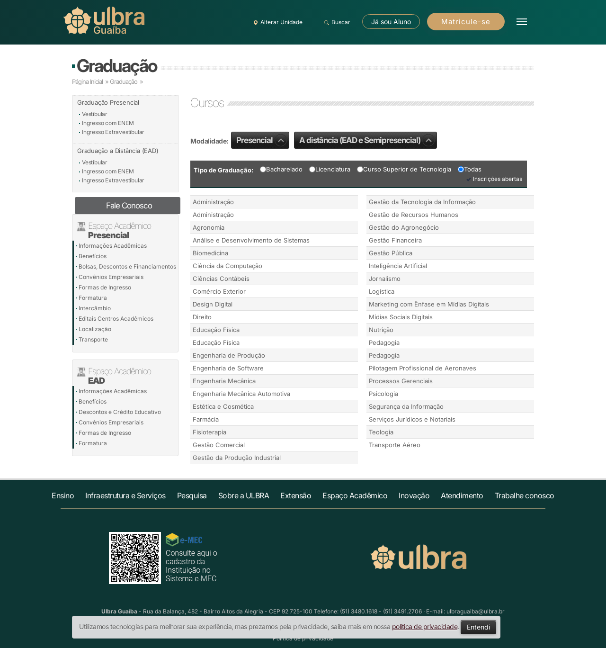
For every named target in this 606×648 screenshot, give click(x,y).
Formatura (93, 297)
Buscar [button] (335, 22)
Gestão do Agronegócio (404, 227)
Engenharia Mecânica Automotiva (241, 393)
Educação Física (216, 329)
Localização (95, 329)
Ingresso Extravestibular (113, 131)
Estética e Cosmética (223, 406)
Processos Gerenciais (401, 381)
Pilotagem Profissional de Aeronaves (422, 368)
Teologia (381, 432)
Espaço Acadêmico (354, 495)
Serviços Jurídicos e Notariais (412, 419)
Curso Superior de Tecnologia (404, 169)
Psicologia (383, 393)
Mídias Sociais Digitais (401, 317)
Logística (381, 291)
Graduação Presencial (108, 102)
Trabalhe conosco (524, 495)
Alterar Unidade (276, 22)
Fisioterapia (209, 432)
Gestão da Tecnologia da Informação (422, 202)
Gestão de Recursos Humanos (413, 214)
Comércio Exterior (219, 291)
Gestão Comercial (219, 445)
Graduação (117, 65)
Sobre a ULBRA (243, 495)
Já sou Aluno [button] (391, 22)
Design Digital (212, 304)
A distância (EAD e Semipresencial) (367, 140)
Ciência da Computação (227, 266)
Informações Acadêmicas (113, 245)
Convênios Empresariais (111, 276)
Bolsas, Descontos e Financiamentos (127, 266)
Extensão (295, 495)
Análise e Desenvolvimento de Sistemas (251, 240)
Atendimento (462, 495)
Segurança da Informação (406, 406)
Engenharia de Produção (229, 355)
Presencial (261, 140)
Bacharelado (281, 169)
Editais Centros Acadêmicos (116, 318)
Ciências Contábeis (221, 278)
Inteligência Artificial (398, 266)
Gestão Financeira (395, 240)
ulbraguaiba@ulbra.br (475, 611)
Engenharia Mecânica (224, 381)
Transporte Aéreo (394, 445)
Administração (213, 202)
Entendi (478, 627)
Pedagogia (384, 342)
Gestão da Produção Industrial (237, 457)
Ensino (63, 495)
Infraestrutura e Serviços (125, 495)
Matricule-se (465, 21)
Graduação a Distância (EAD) (118, 150)
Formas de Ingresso (105, 287)
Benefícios (93, 256)
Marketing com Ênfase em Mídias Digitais (429, 304)
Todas (469, 169)
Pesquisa (192, 495)
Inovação (414, 495)
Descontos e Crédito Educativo (120, 411)
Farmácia (206, 419)
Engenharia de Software (228, 368)
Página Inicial (87, 81)
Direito (202, 317)
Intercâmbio (95, 308)
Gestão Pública (390, 253)
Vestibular (94, 113)
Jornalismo (385, 278)
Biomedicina (210, 253)
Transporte (93, 339)
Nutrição (381, 329)
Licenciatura (329, 169)
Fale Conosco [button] (129, 205)
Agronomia (208, 227)
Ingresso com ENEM (108, 122)
